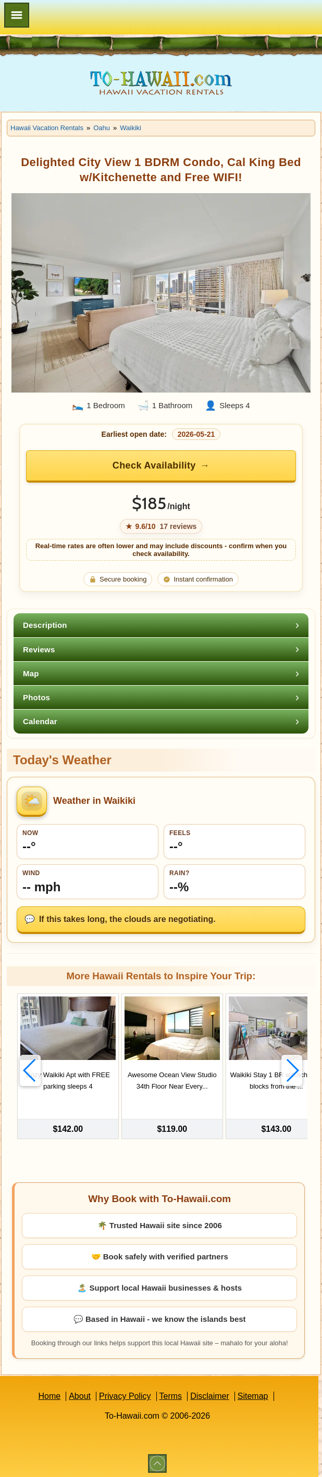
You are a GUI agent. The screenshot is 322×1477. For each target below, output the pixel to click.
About (80, 1392)
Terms (170, 1392)
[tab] (161, 625)
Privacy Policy (125, 1392)
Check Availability (154, 465)
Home (49, 1392)
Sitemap (253, 1392)
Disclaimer (209, 1392)
